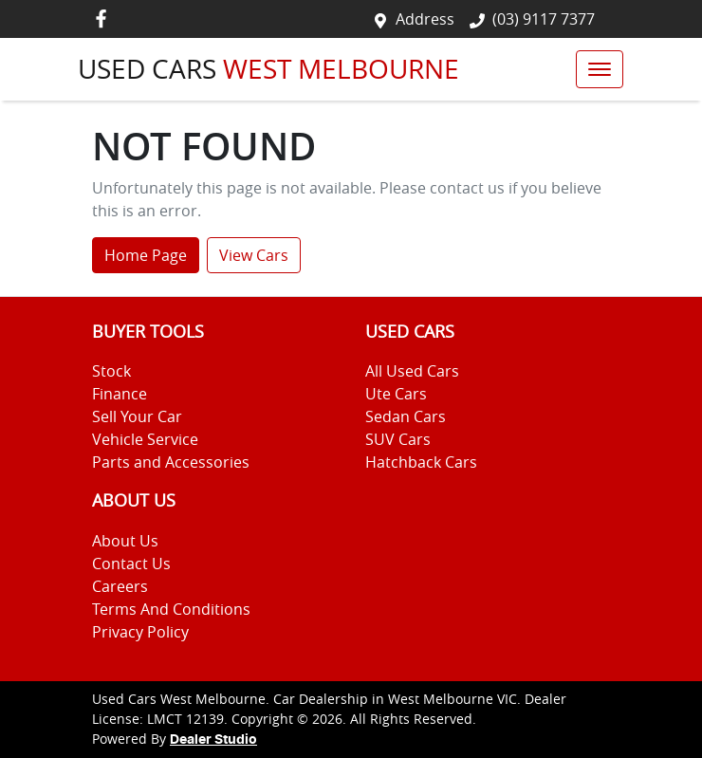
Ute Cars (396, 393)
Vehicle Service (145, 439)
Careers (120, 586)
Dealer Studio (213, 740)
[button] (599, 69)
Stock (111, 371)
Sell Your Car (137, 416)
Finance (119, 393)
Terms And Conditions (171, 609)
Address (425, 19)
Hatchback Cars (421, 462)
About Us (125, 540)
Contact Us (131, 563)
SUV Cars (398, 439)
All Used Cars (412, 371)
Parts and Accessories (170, 462)
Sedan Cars (405, 416)
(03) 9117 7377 (543, 19)
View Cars (253, 255)
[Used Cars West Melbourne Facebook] (105, 18)
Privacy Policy (140, 631)
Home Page (145, 255)
